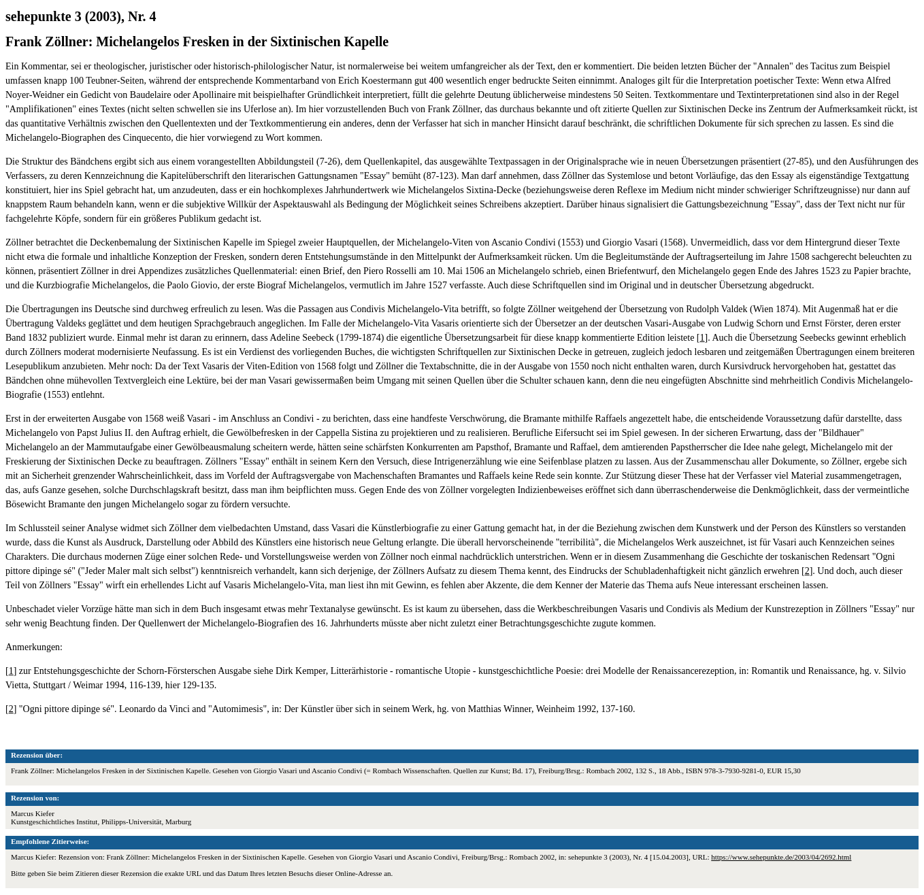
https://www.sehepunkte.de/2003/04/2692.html (781, 857)
